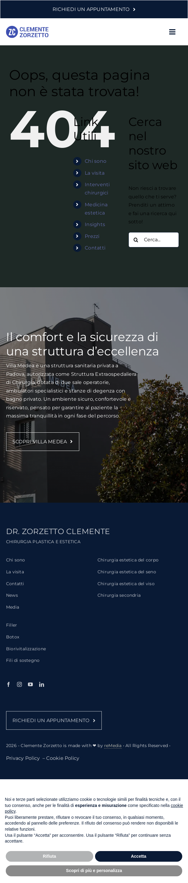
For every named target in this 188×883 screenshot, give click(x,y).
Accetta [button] (138, 856)
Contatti (95, 248)
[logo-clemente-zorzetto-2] (27, 28)
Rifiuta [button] (49, 856)
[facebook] (8, 688)
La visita (94, 173)
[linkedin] (41, 688)
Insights (95, 224)
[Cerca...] (153, 239)
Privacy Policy (23, 762)
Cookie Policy (62, 762)
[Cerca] (136, 239)
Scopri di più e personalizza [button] (94, 870)
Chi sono (95, 161)
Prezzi (92, 236)
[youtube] (30, 688)
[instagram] (19, 688)
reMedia (112, 749)
